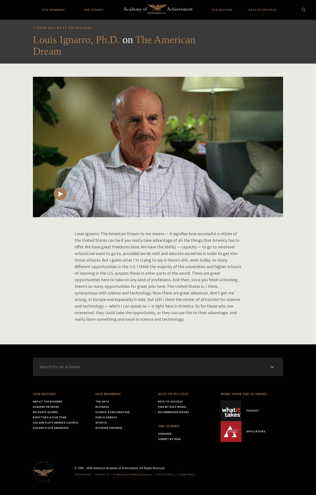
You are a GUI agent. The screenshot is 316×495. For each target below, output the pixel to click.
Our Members (53, 9)
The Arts (102, 401)
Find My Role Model (172, 406)
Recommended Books (173, 412)
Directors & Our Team (49, 417)
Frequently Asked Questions (132, 474)
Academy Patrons (46, 406)
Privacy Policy (164, 474)
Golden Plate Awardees (51, 427)
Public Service (106, 417)
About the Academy (47, 401)
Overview (165, 433)
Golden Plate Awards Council (56, 422)
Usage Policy (186, 474)
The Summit (94, 9)
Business (102, 406)
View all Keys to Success (64, 28)
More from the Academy (244, 394)
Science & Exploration (112, 412)
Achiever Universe (108, 427)
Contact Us (102, 474)
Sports (101, 422)
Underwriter (83, 474)
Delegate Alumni (45, 412)
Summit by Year (169, 439)
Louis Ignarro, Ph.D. (76, 39)
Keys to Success (263, 9)
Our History (222, 9)
